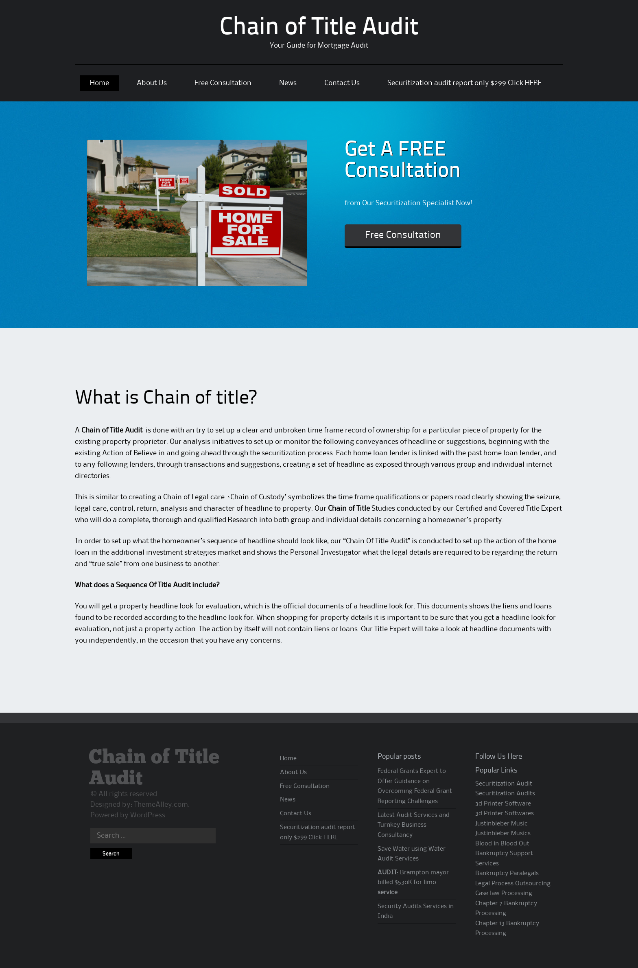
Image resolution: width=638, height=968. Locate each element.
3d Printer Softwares (504, 814)
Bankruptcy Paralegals (507, 873)
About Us (152, 83)
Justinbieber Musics (503, 833)
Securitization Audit (503, 784)
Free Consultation (222, 83)
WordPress (147, 815)
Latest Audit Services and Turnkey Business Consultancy (414, 825)
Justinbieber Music (501, 824)
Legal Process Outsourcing (513, 884)
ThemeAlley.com (161, 804)
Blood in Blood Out (502, 844)
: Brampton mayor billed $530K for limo (413, 883)
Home (99, 83)
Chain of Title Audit (319, 28)
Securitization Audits (505, 794)
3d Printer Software (503, 804)
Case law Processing (503, 893)
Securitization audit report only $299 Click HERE (464, 83)
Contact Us (342, 83)
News (288, 83)
